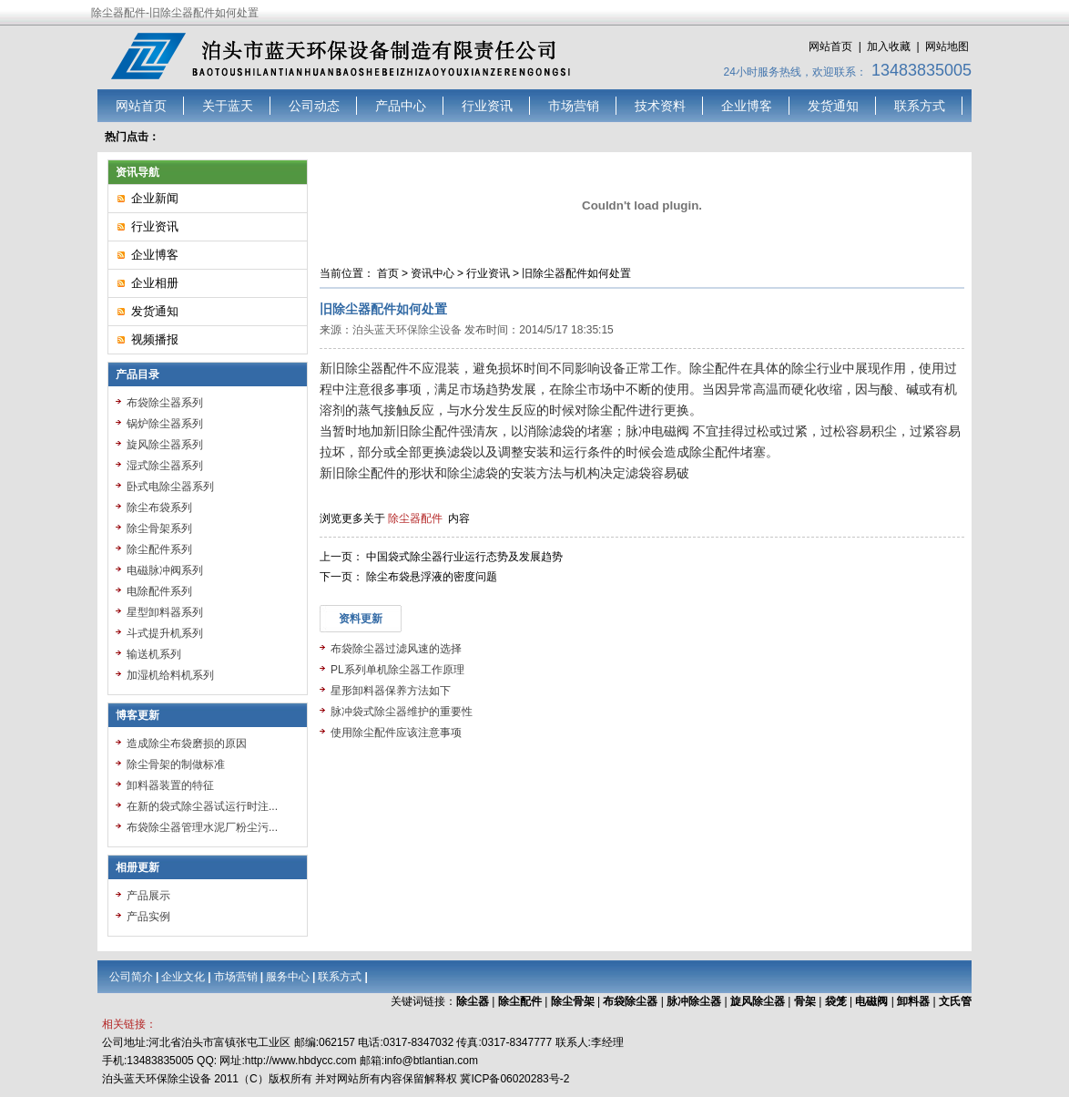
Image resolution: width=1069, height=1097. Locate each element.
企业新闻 (154, 198)
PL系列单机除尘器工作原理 (397, 669)
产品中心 (400, 105)
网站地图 (947, 46)
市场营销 (573, 105)
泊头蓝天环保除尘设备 (407, 329)
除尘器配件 (415, 518)
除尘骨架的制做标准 (176, 764)
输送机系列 (154, 654)
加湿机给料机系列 (170, 675)
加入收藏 (889, 46)
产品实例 (148, 916)
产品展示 (148, 895)
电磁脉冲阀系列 (165, 570)
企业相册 (154, 283)
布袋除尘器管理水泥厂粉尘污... (202, 827)
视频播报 (154, 339)
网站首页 (830, 46)
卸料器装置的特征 (170, 785)
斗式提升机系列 (165, 633)
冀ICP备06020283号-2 (514, 1078)
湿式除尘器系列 (165, 465)
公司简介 (131, 976)
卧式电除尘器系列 (170, 486)
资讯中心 (432, 273)
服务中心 (288, 976)
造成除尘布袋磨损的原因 (187, 743)
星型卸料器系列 (165, 612)
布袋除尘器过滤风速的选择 (396, 648)
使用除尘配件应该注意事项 (396, 732)
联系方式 (919, 105)
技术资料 (660, 105)
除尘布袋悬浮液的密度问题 (431, 576)
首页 (388, 273)
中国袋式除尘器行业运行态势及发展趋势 (464, 556)
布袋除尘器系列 (165, 402)
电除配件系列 (159, 591)
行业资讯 (487, 105)
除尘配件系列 (159, 549)
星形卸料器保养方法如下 (391, 690)
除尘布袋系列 (159, 507)
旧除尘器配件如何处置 (576, 273)
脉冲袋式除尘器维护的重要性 (402, 711)
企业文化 (183, 976)
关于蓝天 (227, 105)
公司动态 (314, 105)
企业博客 (746, 105)
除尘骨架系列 (159, 528)
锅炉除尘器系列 (165, 423)
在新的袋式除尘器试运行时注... (202, 806)
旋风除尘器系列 (165, 444)
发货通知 (833, 105)
